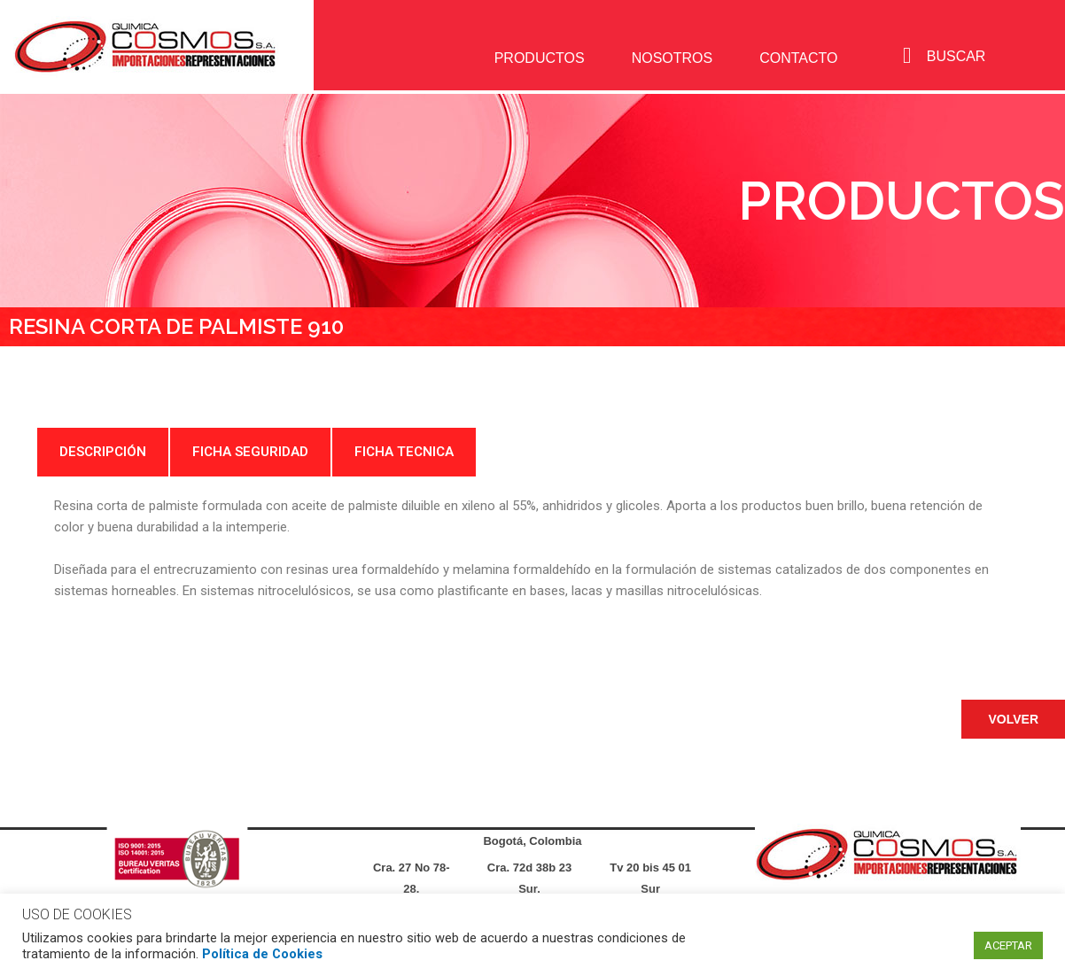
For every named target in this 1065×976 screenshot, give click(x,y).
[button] (1013, 719)
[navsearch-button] (906, 56)
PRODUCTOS (539, 58)
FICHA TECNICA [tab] (404, 452)
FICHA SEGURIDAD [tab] (250, 452)
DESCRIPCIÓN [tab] (102, 452)
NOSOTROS (672, 58)
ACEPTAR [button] (1008, 945)
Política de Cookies (262, 954)
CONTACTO (798, 58)
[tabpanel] (532, 548)
